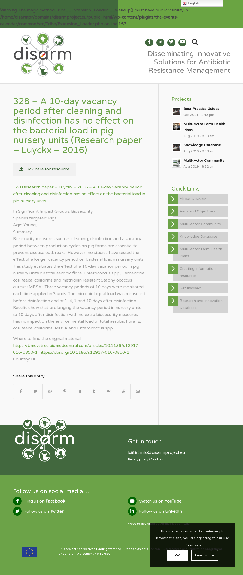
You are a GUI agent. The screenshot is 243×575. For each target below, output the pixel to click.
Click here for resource (44, 169)
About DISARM (193, 199)
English (191, 3)
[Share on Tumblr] (94, 391)
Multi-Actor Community (200, 224)
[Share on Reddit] (123, 391)
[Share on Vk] (108, 391)
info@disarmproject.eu (162, 452)
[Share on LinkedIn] (79, 391)
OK (177, 555)
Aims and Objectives (197, 211)
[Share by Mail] (138, 391)
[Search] (192, 42)
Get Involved (190, 288)
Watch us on (160, 501)
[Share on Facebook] (20, 391)
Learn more (204, 555)
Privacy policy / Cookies (145, 459)
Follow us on (44, 511)
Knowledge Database (198, 236)
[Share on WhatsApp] (50, 391)
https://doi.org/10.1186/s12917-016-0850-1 (84, 352)
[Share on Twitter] (35, 391)
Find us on (44, 501)
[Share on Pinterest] (64, 391)
